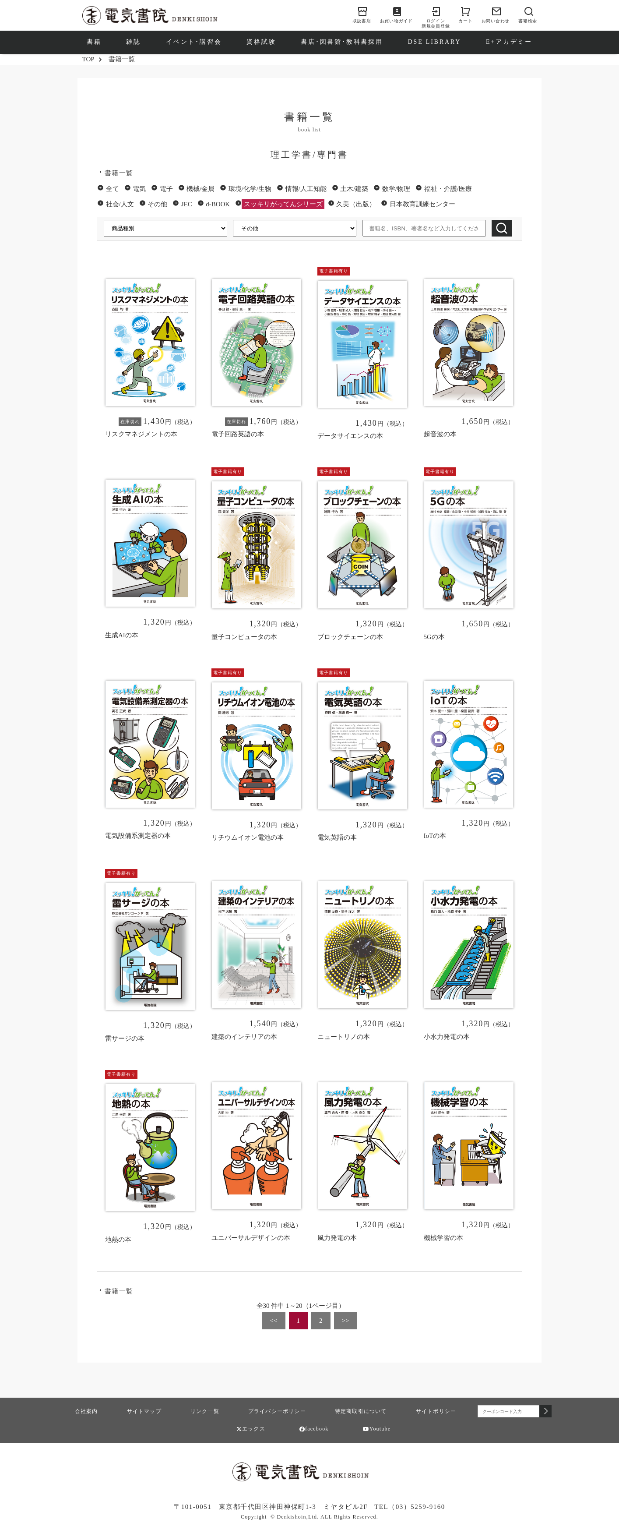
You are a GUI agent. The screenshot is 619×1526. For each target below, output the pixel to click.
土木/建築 (354, 188)
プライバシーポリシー (277, 1411)
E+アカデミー (509, 42)
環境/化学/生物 (250, 188)
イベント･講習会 (194, 42)
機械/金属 (200, 188)
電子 (166, 188)
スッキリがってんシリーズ (283, 204)
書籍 (94, 42)
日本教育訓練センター (422, 204)
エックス (250, 1429)
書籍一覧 (119, 173)
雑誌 (133, 42)
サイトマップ (144, 1411)
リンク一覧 (204, 1411)
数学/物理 (396, 188)
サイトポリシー (436, 1411)
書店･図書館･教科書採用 (342, 42)
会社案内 (86, 1411)
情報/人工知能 (306, 188)
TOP (88, 59)
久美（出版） (356, 204)
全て (112, 188)
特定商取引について (361, 1411)
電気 (139, 188)
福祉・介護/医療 (448, 188)
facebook (314, 1429)
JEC (186, 204)
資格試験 (261, 42)
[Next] (346, 1321)
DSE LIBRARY (434, 42)
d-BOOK (218, 204)
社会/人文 (120, 204)
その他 (157, 204)
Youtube (377, 1429)
